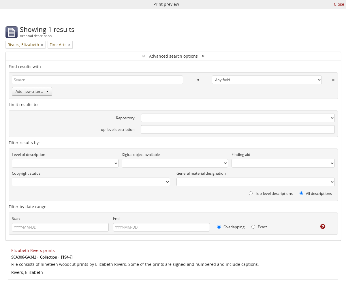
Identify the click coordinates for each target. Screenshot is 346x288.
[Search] (97, 80)
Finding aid (241, 154)
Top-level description (117, 129)
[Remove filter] (42, 45)
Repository (125, 118)
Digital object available (141, 154)
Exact (259, 226)
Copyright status (26, 173)
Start (16, 218)
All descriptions (316, 193)
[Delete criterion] (328, 79)
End (116, 218)
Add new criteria (32, 91)
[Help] (318, 226)
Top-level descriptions (271, 193)
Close (339, 4)
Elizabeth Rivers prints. (33, 250)
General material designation (201, 173)
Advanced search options (173, 56)
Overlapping (231, 226)
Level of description (28, 154)
